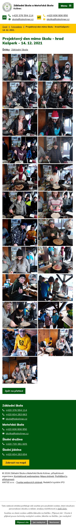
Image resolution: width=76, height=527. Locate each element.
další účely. (62, 509)
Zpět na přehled (14, 423)
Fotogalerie (16, 27)
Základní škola (19, 49)
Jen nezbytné (39, 522)
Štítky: (6, 49)
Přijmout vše (22, 522)
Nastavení (54, 522)
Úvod (4, 27)
